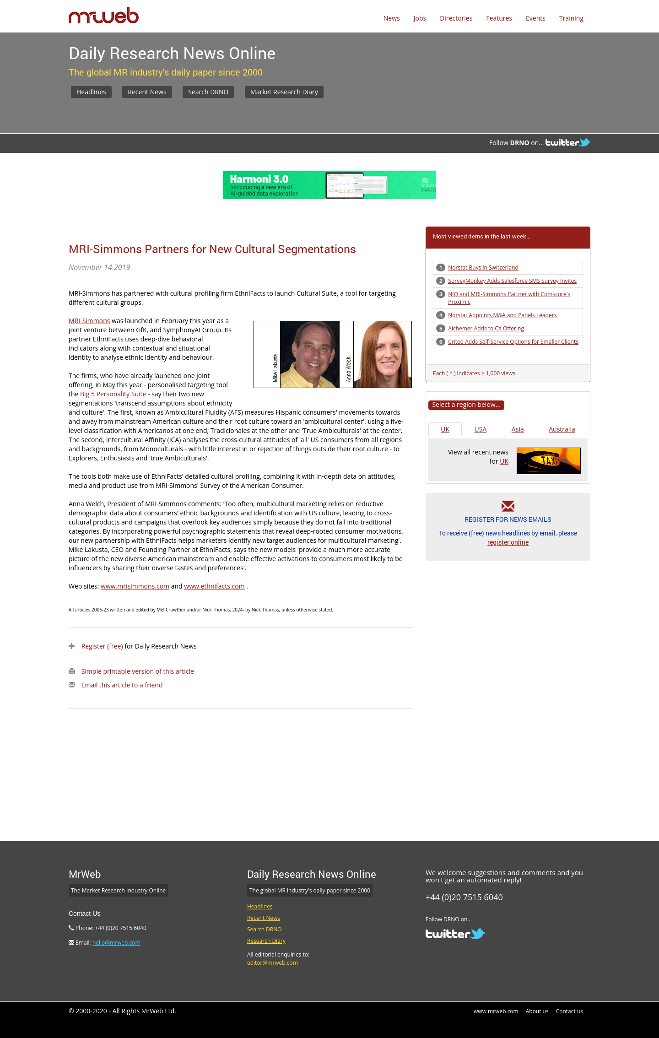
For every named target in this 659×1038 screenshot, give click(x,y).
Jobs (420, 18)
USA (481, 429)
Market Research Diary (284, 91)
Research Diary (266, 941)
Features (499, 18)
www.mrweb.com (496, 1011)
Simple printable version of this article (137, 671)
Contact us (569, 1011)
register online (508, 542)
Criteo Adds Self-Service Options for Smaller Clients (513, 342)
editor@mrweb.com (272, 963)
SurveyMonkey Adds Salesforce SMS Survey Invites (512, 281)
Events (536, 18)
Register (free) (102, 646)
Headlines (91, 91)
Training (571, 18)
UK (445, 429)
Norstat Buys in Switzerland (483, 267)
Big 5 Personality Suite (113, 393)
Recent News (147, 91)
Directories (456, 18)
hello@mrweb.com (116, 942)
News (392, 18)
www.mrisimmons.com (135, 586)
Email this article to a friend (122, 685)
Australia (562, 429)
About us (537, 1011)
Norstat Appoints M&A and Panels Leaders (502, 315)
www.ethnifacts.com (214, 586)
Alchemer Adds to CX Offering (486, 328)
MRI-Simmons (89, 320)
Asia (518, 429)
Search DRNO (208, 91)
